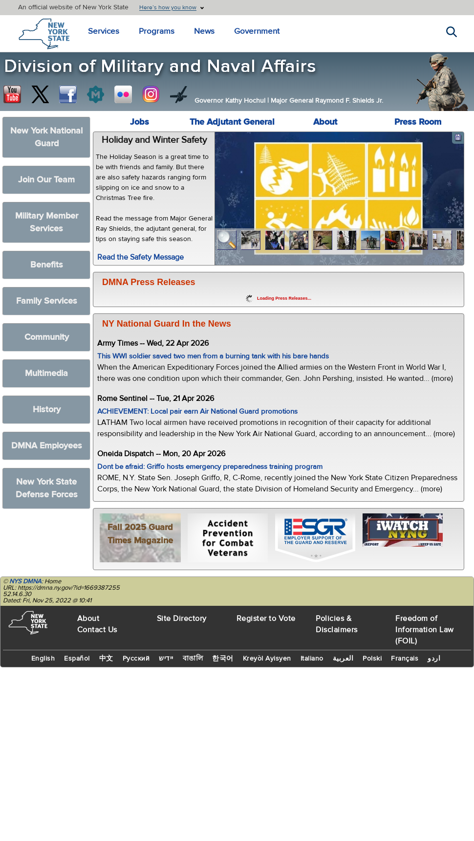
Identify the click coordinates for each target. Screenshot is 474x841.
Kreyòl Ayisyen (267, 658)
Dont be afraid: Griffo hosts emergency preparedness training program (210, 466)
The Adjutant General (232, 122)
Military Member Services (46, 222)
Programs (152, 32)
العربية (343, 658)
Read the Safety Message (140, 257)
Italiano (312, 658)
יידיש (166, 658)
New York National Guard (46, 137)
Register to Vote (266, 618)
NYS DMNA (25, 581)
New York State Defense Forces (47, 488)
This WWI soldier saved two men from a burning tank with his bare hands (213, 356)
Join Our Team (46, 179)
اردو (434, 658)
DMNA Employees (46, 445)
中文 (106, 658)
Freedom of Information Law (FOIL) (424, 630)
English (43, 658)
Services (102, 32)
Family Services (46, 301)
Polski (372, 658)
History (47, 409)
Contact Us (97, 630)
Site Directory (182, 618)
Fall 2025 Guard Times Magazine (140, 534)
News (197, 32)
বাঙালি (193, 658)
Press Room (417, 122)
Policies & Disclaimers (337, 624)
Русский (136, 658)
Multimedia (46, 373)
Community (46, 337)
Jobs (139, 122)
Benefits (46, 264)
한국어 (223, 658)
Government (247, 32)
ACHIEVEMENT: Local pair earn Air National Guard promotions (197, 411)
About (325, 122)
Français (404, 658)
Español (77, 658)
